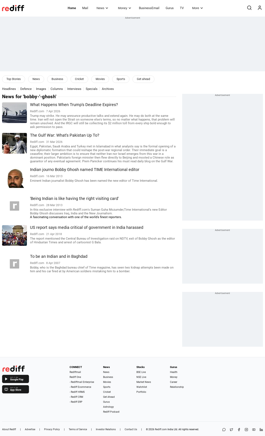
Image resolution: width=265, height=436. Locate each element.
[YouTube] (253, 430)
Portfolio (141, 392)
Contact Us (131, 429)
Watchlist (141, 387)
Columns (57, 89)
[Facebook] (239, 430)
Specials (92, 89)
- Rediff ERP (76, 401)
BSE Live (141, 372)
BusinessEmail (149, 8)
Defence (26, 89)
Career (173, 382)
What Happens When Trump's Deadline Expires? (74, 104)
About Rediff (9, 429)
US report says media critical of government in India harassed (86, 227)
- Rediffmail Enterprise (82, 382)
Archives (108, 89)
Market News (143, 382)
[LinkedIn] (261, 430)
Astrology (108, 406)
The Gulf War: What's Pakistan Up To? (64, 135)
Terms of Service (78, 429)
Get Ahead (109, 396)
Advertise (30, 429)
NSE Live (141, 377)
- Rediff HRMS (77, 392)
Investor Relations (106, 429)
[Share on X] (231, 430)
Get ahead (143, 79)
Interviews (74, 89)
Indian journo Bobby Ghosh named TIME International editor (84, 169)
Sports (121, 79)
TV (182, 8)
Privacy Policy (52, 429)
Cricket (79, 79)
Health (173, 372)
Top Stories (13, 79)
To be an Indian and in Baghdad (58, 256)
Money (124, 8)
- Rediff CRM (76, 396)
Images (41, 89)
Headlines (9, 89)
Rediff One (75, 377)
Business (57, 79)
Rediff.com (161, 429)
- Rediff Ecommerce (80, 387)
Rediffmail (75, 372)
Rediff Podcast (111, 411)
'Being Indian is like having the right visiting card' (74, 198)
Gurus (170, 8)
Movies (100, 79)
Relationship (177, 387)
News (102, 8)
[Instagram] (246, 430)
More (197, 8)
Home (72, 8)
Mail (85, 8)
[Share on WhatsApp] (224, 430)
